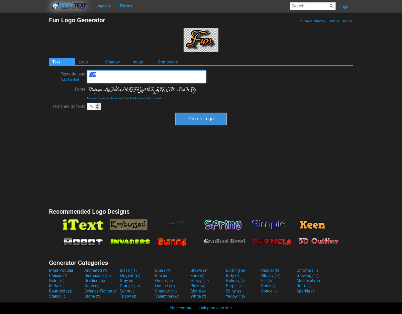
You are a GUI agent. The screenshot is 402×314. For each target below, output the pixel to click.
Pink (198, 285)
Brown (198, 270)
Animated (95, 270)
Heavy (199, 280)
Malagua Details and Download (105, 98)
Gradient (94, 280)
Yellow (235, 296)
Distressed (97, 275)
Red (268, 285)
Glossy (271, 275)
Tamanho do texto (68, 106)
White (198, 296)
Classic (58, 275)
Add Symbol (70, 79)
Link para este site (215, 308)
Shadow (320, 21)
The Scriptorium (133, 98)
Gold (57, 280)
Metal (57, 285)
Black (128, 270)
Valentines (167, 296)
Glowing (307, 275)
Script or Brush (153, 98)
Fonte (80, 89)
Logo (83, 62)
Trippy (128, 296)
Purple (235, 285)
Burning (235, 270)
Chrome (307, 270)
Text (56, 62)
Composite (168, 62)
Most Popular (61, 270)
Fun (146, 76)
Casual (270, 270)
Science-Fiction (100, 291)
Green (164, 280)
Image (137, 62)
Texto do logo (73, 76)
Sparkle (306, 291)
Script (128, 291)
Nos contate (181, 308)
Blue (162, 270)
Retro (304, 285)
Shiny (233, 291)
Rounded (305, 21)
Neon (91, 285)
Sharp (198, 291)
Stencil (57, 296)
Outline (334, 21)
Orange (347, 21)
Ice (266, 280)
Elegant (130, 275)
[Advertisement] (24, 93)
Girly (232, 275)
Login (344, 6)
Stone (92, 296)
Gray (126, 280)
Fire (161, 275)
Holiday (235, 280)
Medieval (308, 280)
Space (269, 291)
